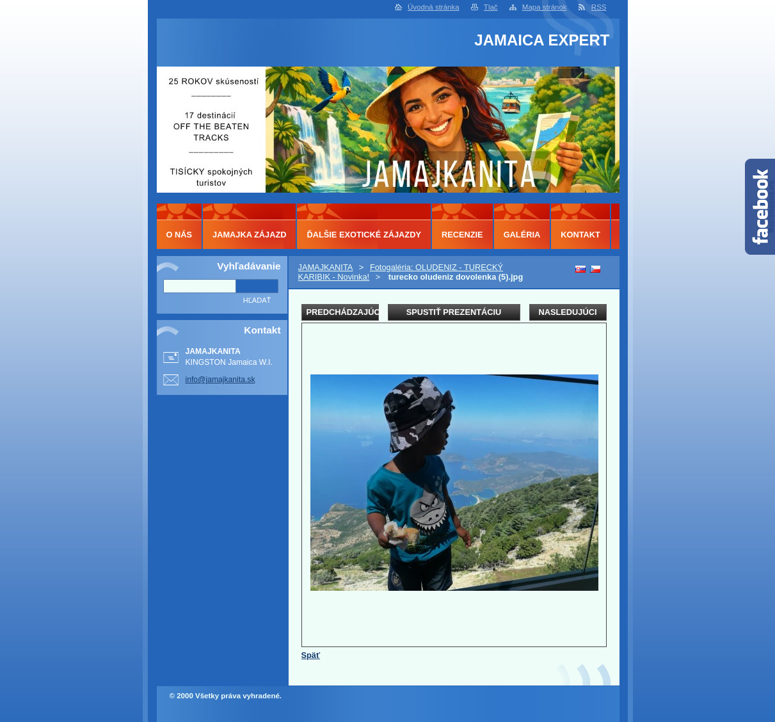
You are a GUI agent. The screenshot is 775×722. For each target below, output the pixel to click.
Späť (311, 655)
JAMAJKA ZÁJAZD (249, 234)
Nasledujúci (567, 312)
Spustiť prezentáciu (454, 312)
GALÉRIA (522, 234)
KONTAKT (580, 234)
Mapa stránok (544, 7)
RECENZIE (462, 234)
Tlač (491, 7)
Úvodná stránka (433, 7)
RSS (599, 7)
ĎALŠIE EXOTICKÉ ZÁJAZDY (363, 234)
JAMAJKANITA (325, 267)
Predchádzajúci (343, 312)
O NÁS (179, 234)
